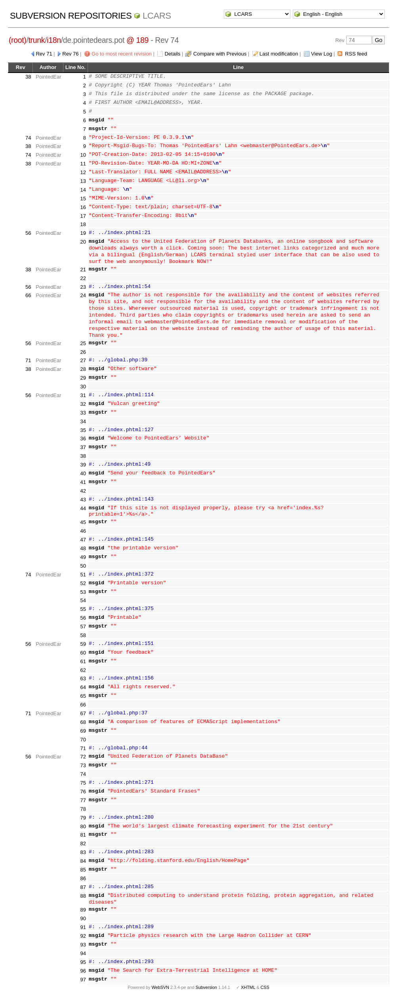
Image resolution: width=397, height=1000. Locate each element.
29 (83, 378)
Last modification (279, 54)
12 (83, 172)
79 (83, 818)
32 (83, 404)
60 (83, 653)
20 (83, 242)
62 (83, 670)
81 (83, 835)
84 (83, 861)
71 (28, 360)
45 (83, 522)
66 (28, 295)
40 (83, 473)
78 (83, 809)
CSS (265, 987)
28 (83, 369)
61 (83, 661)
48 (83, 548)
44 (83, 508)
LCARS (157, 16)
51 (83, 575)
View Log (321, 54)
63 (83, 678)
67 (83, 713)
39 (83, 465)
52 (83, 583)
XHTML (248, 987)
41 (83, 482)
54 (83, 600)
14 (83, 190)
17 (83, 216)
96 (83, 971)
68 (83, 722)
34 (83, 421)
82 (83, 843)
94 (83, 953)
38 (28, 77)
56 (28, 233)
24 (83, 295)
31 (83, 395)
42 (83, 491)
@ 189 (137, 40)
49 (83, 557)
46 (83, 531)
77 (83, 800)
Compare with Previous (219, 54)
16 (83, 207)
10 (83, 155)
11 (83, 164)
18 (83, 224)
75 (83, 783)
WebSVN (160, 987)
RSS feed (356, 54)
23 (83, 287)
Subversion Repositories (71, 16)
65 (83, 696)
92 (83, 936)
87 (83, 887)
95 (83, 962)
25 (83, 343)
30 (83, 387)
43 (83, 500)
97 (83, 980)
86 (83, 878)
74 (28, 138)
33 (83, 413)
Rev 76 (70, 54)
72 (83, 757)
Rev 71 (44, 54)
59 (83, 644)
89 (83, 910)
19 (83, 233)
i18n (54, 40)
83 (83, 852)
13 (83, 181)
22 (83, 278)
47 (83, 540)
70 (83, 740)
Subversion (206, 987)
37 (83, 447)
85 (83, 870)
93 (83, 945)
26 (83, 352)
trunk (37, 40)
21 (83, 270)
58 (83, 635)
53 (83, 592)
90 (83, 918)
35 (83, 430)
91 (83, 927)
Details (172, 54)
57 (83, 627)
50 (83, 566)
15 (83, 199)
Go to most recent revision (122, 54)
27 (83, 360)
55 (83, 609)
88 (83, 896)
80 (83, 826)
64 (83, 687)
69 (83, 731)
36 (83, 438)
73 (83, 765)
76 (83, 792)
